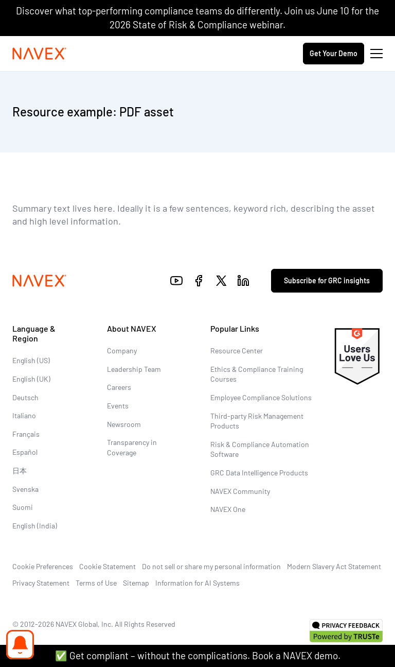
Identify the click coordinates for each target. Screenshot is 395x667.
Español (25, 452)
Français (26, 434)
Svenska (25, 489)
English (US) (31, 360)
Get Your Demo (333, 53)
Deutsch (25, 397)
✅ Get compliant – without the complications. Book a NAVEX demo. (197, 655)
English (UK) (31, 378)
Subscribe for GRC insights (327, 280)
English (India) (34, 525)
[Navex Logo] (39, 53)
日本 (19, 470)
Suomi (22, 507)
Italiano (24, 415)
